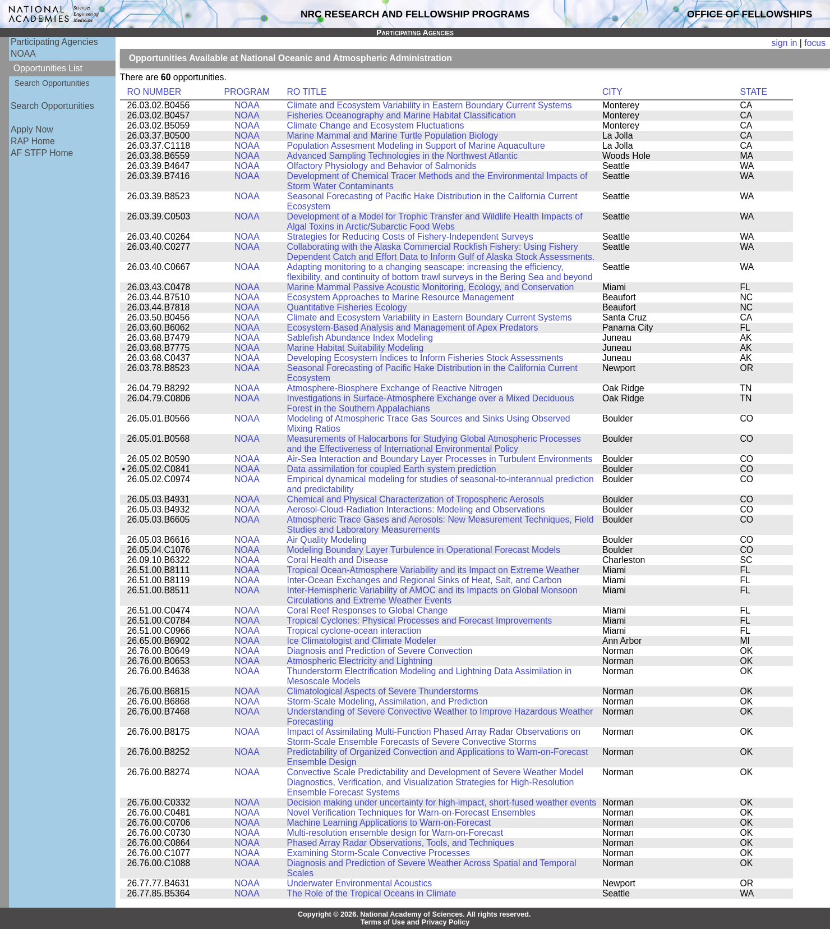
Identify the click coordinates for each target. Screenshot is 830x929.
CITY (612, 92)
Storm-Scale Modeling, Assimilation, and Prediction (387, 701)
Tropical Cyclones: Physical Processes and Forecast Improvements (419, 620)
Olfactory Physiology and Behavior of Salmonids (382, 166)
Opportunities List (47, 68)
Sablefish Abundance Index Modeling (360, 337)
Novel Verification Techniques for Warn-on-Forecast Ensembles (411, 812)
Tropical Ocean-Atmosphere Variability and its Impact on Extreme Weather (433, 570)
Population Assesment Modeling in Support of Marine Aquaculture (416, 145)
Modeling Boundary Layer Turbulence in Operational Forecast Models (423, 550)
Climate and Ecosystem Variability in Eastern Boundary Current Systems (429, 105)
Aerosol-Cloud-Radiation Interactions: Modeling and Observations (416, 509)
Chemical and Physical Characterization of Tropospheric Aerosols (415, 499)
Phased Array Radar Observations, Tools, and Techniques (400, 843)
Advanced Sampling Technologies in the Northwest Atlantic (402, 156)
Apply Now (32, 129)
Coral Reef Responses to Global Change (367, 610)
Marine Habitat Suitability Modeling (355, 348)
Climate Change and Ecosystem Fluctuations (375, 125)
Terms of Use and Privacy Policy (415, 922)
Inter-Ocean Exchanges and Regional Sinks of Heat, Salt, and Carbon (424, 580)
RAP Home (33, 141)
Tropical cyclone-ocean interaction (354, 630)
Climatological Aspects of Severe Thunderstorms (382, 691)
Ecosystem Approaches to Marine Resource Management (400, 297)
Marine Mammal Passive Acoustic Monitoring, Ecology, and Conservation (430, 287)
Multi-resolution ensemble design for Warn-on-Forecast (395, 833)
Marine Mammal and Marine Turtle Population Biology (393, 135)
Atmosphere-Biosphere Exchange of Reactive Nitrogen (394, 388)
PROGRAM (247, 92)
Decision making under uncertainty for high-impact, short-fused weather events (442, 802)
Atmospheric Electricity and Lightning (360, 661)
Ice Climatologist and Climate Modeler (362, 641)
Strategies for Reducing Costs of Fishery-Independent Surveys (410, 236)
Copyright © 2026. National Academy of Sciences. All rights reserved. (414, 914)
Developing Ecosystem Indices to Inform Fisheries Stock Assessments (425, 358)
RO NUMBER (154, 92)
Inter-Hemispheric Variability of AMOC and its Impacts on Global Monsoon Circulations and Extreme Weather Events (432, 595)
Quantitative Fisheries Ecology (347, 307)
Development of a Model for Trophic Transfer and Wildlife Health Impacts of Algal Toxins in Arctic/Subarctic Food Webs (435, 221)
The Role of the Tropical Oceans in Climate (372, 893)
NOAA (23, 53)
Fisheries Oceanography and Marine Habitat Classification (401, 115)
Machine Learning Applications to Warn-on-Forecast (389, 822)
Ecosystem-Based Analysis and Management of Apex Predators (412, 327)
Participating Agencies (54, 42)
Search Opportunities (52, 83)
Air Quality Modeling (327, 539)
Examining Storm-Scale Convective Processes (378, 853)
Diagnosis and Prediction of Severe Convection (380, 651)
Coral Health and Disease (337, 560)
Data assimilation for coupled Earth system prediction (391, 469)
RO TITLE (307, 92)
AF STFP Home (42, 153)
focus (815, 43)
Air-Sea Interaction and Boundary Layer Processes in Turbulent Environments (440, 459)
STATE (753, 92)
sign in (784, 43)
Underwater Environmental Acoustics (359, 883)
